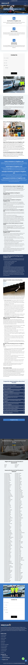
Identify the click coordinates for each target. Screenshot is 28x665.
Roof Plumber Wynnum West (18, 577)
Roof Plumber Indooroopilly (7, 565)
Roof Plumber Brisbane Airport (8, 499)
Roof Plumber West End (18, 565)
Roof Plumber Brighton (7, 497)
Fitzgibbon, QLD (5, 659)
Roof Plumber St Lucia (18, 539)
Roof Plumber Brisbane (7, 498)
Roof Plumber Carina (7, 508)
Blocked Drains (3, 641)
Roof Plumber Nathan (18, 499)
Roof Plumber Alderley (7, 475)
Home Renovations (3, 650)
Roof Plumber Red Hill (18, 521)
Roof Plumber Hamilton (7, 554)
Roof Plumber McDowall (18, 483)
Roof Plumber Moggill (18, 488)
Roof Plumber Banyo (7, 488)
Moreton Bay (16, 465)
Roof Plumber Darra (7, 524)
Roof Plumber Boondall (7, 492)
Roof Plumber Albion (7, 474)
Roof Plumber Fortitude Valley (8, 545)
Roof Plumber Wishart (18, 571)
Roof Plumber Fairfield (7, 539)
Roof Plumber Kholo (7, 579)
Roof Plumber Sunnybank (18, 546)
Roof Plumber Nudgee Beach (19, 507)
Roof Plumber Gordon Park (7, 548)
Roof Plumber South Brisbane (19, 537)
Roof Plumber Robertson (18, 524)
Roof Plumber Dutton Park (7, 530)
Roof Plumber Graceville (7, 549)
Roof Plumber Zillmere (18, 580)
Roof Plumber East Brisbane (8, 532)
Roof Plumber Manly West (18, 481)
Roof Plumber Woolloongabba (19, 572)
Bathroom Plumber (3, 638)
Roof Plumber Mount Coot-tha (19, 492)
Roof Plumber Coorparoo (7, 521)
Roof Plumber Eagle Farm (7, 531)
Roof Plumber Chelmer (7, 515)
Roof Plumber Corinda (7, 522)
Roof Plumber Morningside (18, 491)
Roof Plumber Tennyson (18, 553)
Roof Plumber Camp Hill (7, 506)
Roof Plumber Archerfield (7, 480)
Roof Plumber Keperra (7, 578)
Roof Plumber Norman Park (18, 504)
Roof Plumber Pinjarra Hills (18, 515)
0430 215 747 (14, 0)
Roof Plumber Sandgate (18, 530)
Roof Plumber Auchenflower (8, 484)
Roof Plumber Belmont (7, 491)
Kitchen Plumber (3, 636)
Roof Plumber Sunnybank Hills (19, 547)
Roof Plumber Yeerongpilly (18, 578)
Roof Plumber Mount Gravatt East (19, 496)
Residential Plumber (4, 647)
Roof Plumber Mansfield (18, 482)
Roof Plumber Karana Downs (8, 571)
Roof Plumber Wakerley (18, 563)
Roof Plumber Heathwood (7, 556)
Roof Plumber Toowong (18, 556)
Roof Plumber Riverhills (18, 523)
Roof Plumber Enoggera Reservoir (8, 537)
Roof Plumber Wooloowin (18, 573)
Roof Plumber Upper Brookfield (19, 557)
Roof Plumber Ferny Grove (7, 540)
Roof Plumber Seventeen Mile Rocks (20, 532)
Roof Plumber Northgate (18, 505)
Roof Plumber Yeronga (18, 579)
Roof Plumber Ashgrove (7, 482)
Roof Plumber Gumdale (7, 553)
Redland (5, 465)
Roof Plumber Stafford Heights (19, 541)
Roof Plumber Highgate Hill (7, 561)
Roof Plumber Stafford (18, 540)
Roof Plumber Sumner (18, 545)
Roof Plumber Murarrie (18, 498)
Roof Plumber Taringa (18, 549)
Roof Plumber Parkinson (18, 513)
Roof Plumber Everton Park (7, 538)
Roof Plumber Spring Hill (18, 538)
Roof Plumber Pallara (17, 512)
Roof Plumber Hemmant (7, 557)
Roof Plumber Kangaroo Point (8, 570)
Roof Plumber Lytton (17, 476)
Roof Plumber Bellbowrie (7, 490)
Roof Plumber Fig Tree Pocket (8, 541)
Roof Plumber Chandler (7, 513)
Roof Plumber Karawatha (7, 572)
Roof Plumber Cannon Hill (7, 507)
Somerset (5, 464)
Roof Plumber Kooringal (7, 580)
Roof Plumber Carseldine (7, 512)
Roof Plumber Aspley (7, 483)
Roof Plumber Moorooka (18, 489)
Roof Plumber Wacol (17, 562)
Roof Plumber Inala (6, 564)
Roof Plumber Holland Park (7, 562)
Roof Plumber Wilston (18, 569)
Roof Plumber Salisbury (18, 529)
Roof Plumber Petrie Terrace (18, 514)
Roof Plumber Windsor (18, 570)
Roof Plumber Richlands (18, 522)
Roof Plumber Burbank (7, 504)
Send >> (14, 73)
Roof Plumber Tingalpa (18, 555)
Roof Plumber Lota (17, 474)
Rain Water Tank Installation (5, 644)
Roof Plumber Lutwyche (18, 475)
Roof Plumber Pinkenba (18, 516)
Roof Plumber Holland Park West (8, 563)
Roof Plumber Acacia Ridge (8, 473)
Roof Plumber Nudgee (18, 506)
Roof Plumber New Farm (18, 500)
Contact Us (2, 652)
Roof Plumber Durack (7, 529)
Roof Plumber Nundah (18, 508)
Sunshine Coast (17, 464)
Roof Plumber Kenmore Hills (8, 577)
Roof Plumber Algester (7, 476)
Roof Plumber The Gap (18, 554)
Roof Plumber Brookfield (7, 500)
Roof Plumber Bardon (7, 489)
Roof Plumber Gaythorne (7, 546)
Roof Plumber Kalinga (7, 569)
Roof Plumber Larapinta (18, 473)
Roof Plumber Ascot (7, 481)
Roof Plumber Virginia (18, 561)
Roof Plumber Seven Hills (18, 531)
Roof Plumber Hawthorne (7, 555)
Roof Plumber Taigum (18, 548)
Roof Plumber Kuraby (7, 581)
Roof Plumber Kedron (7, 573)
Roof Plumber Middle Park (18, 484)
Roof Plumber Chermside (7, 516)
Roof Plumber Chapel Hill (7, 514)
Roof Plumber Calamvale (7, 505)
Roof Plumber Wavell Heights (19, 564)
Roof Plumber (3, 639)
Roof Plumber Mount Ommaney (19, 497)
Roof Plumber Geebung (7, 547)
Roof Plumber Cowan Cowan (8, 523)
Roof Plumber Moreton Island (19, 490)
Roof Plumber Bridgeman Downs (8, 496)
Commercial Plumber (4, 649)
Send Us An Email (5, 657)
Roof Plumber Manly (17, 480)
